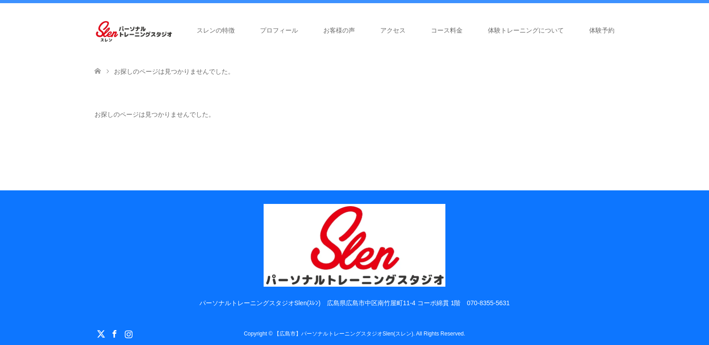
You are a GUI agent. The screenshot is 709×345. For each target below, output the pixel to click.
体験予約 (601, 30)
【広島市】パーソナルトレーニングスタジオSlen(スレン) (343, 334)
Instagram (128, 333)
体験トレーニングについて (526, 30)
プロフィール (279, 30)
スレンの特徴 (216, 30)
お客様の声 (339, 30)
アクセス (393, 30)
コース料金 (447, 30)
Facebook (114, 333)
